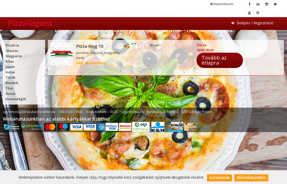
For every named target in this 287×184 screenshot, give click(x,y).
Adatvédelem (96, 111)
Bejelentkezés (221, 4)
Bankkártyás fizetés (162, 111)
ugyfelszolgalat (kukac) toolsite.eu (29, 111)
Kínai (10, 61)
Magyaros (14, 56)
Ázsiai (10, 93)
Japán (10, 66)
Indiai (10, 72)
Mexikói (12, 82)
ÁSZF (114, 111)
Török (10, 77)
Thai (9, 88)
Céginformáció (132, 111)
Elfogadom (219, 178)
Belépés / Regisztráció (252, 22)
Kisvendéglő (16, 99)
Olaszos (12, 50)
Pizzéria (12, 45)
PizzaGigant (30, 23)
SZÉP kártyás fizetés (197, 111)
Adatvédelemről (251, 178)
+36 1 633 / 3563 (71, 111)
